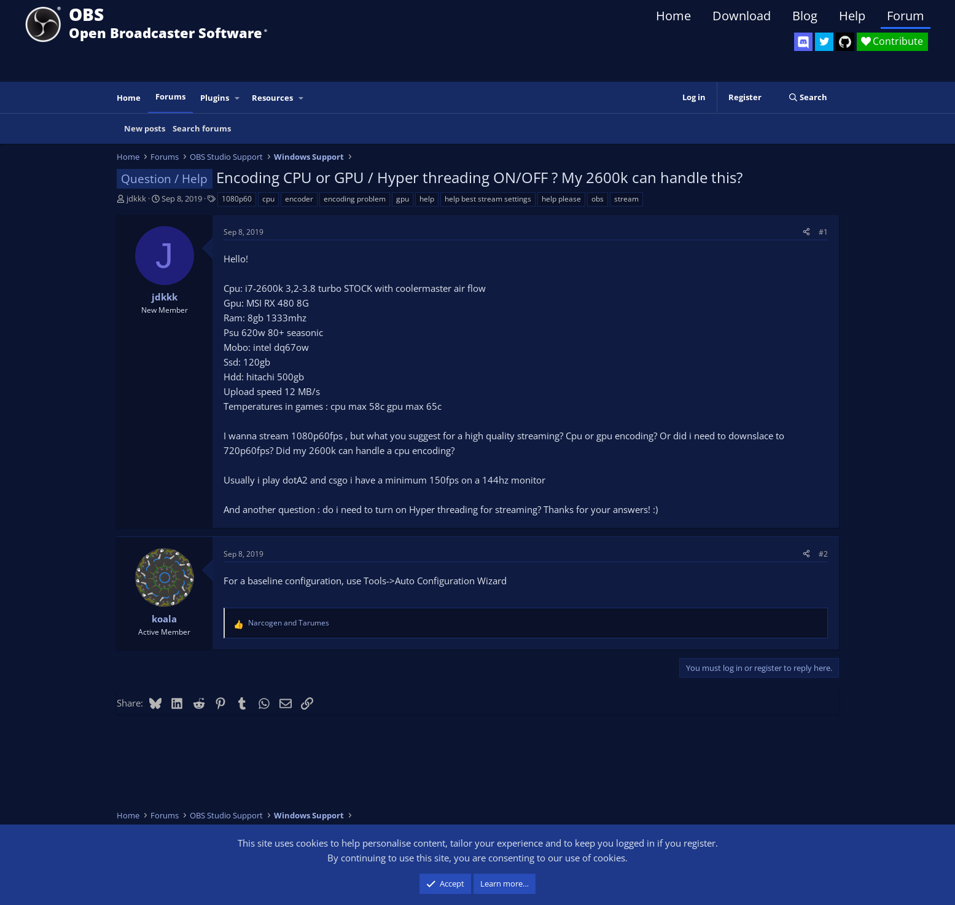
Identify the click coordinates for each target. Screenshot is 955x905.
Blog (804, 15)
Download (741, 15)
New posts (144, 128)
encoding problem (355, 199)
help (426, 199)
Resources (272, 97)
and (288, 622)
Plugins (214, 97)
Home (673, 15)
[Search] (808, 97)
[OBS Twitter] (824, 42)
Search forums (202, 128)
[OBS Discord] (803, 42)
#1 (823, 232)
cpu (268, 199)
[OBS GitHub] (845, 42)
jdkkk (136, 198)
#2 (823, 554)
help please (561, 199)
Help (852, 15)
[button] (237, 98)
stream (626, 199)
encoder (299, 199)
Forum (905, 15)
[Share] (806, 232)
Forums (170, 96)
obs (597, 199)
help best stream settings (488, 199)
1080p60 (237, 199)
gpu (402, 199)
